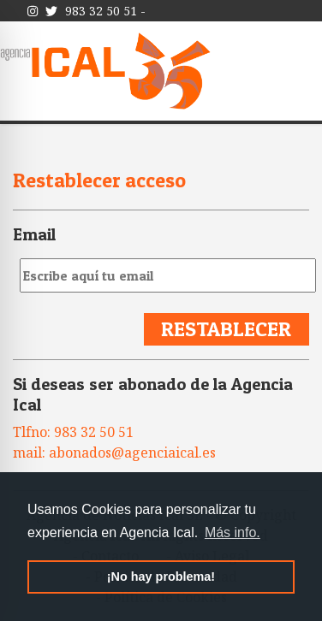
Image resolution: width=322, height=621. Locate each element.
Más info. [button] (232, 532)
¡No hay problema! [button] (161, 576)
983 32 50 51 (101, 11)
